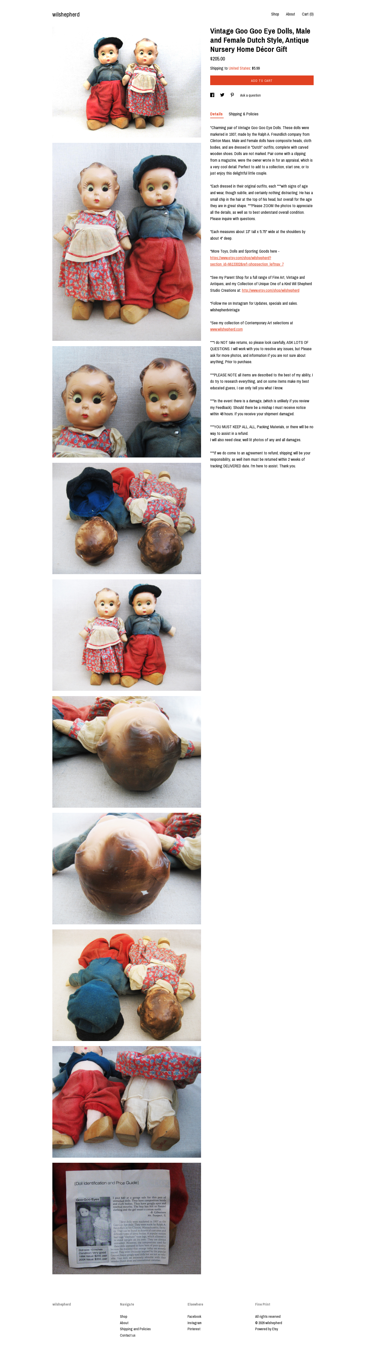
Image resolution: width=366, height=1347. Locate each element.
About (290, 14)
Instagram (195, 1323)
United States (239, 68)
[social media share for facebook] (212, 95)
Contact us (127, 1335)
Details (217, 114)
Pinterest (194, 1329)
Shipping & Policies (243, 114)
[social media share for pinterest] (232, 95)
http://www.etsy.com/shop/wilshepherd (270, 290)
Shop (275, 14)
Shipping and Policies (135, 1329)
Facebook (194, 1316)
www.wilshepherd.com (226, 329)
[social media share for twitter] (222, 95)
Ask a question (250, 95)
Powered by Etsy (266, 1329)
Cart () (308, 14)
